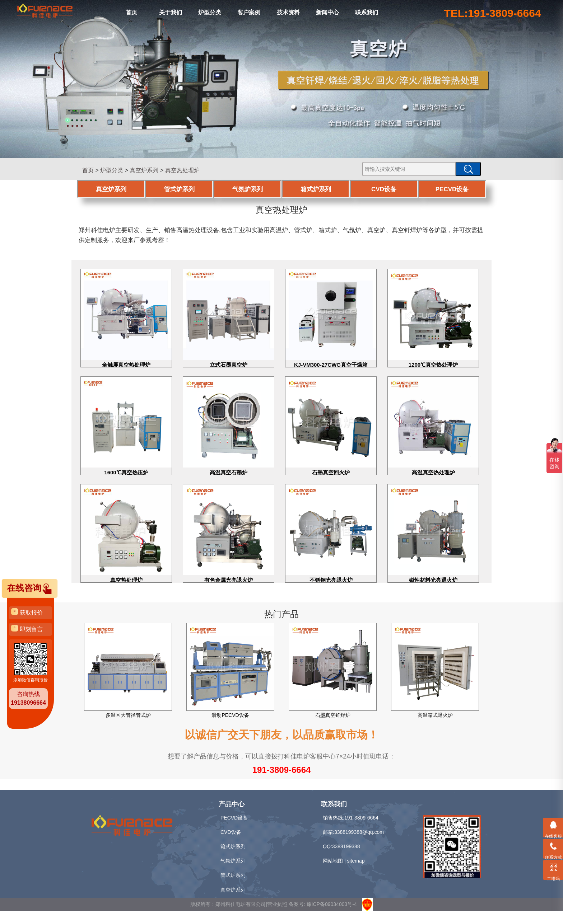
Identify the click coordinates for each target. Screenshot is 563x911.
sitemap (355, 861)
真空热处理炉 (182, 170)
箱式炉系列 (316, 189)
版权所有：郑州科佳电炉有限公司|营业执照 (239, 904)
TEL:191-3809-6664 (492, 13)
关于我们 (170, 12)
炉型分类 (209, 12)
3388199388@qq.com (359, 832)
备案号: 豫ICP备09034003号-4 (323, 904)
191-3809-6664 (281, 770)
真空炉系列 (144, 170)
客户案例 (248, 12)
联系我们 (366, 12)
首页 (131, 12)
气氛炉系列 (247, 189)
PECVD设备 (452, 189)
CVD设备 (383, 189)
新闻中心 (327, 12)
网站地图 (333, 861)
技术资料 (288, 12)
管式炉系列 (179, 189)
